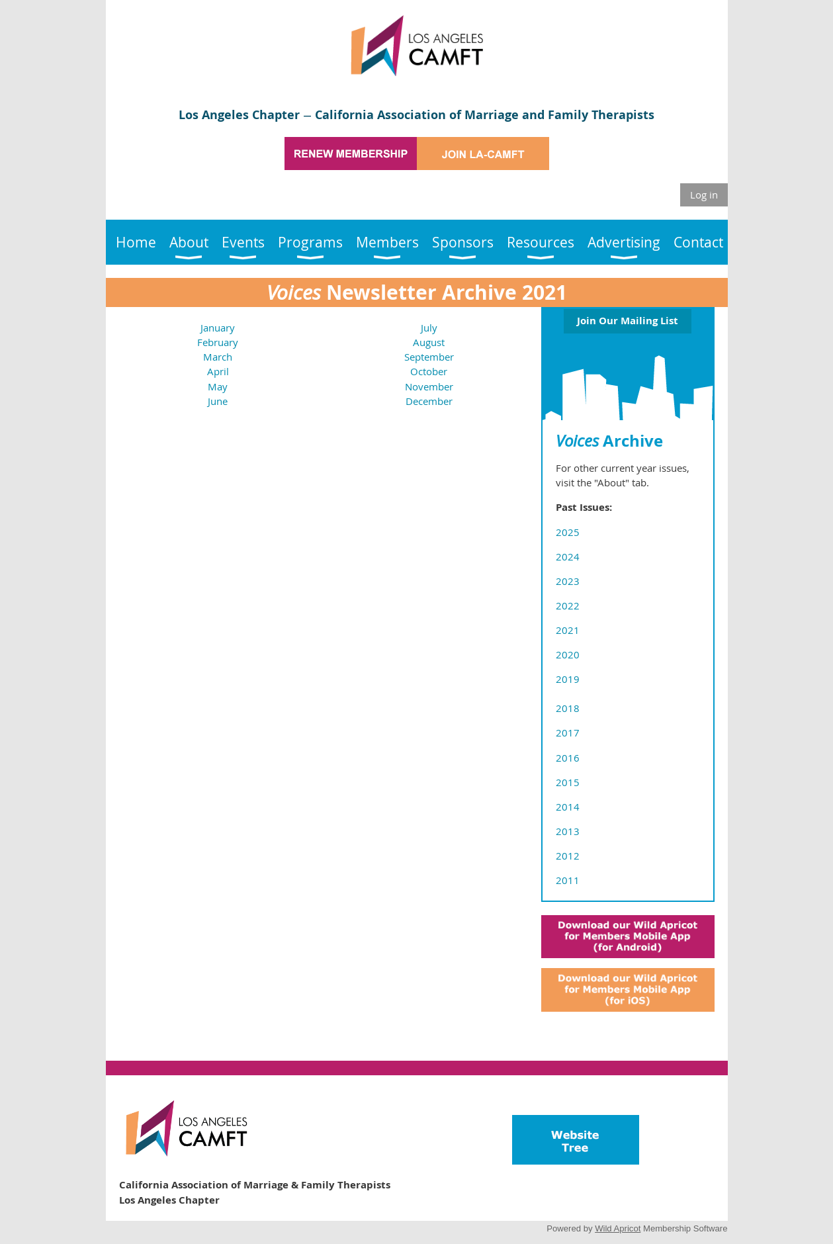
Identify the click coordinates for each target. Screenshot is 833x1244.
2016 (568, 757)
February (217, 342)
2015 (568, 782)
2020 (568, 654)
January (217, 327)
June (218, 401)
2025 (568, 532)
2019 (568, 679)
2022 (568, 605)
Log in (704, 194)
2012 (568, 855)
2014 (568, 806)
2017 (568, 732)
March (217, 356)
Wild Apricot (617, 1228)
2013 (568, 831)
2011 (568, 880)
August (429, 342)
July (429, 327)
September (429, 356)
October (428, 371)
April (218, 371)
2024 (568, 556)
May (218, 386)
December (429, 401)
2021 (568, 630)
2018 (568, 708)
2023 (568, 581)
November (429, 386)
